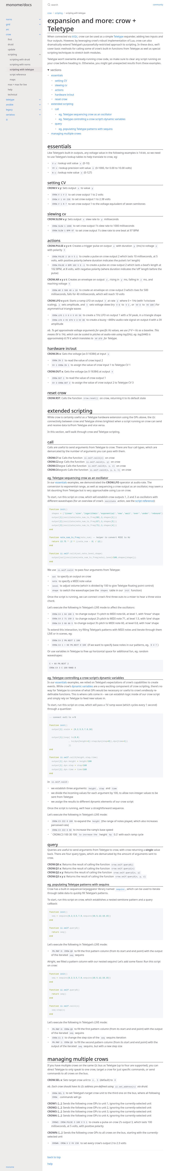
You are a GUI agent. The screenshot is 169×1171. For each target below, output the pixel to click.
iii (7, 119)
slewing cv (61, 85)
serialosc (10, 114)
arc (7, 29)
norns (9, 19)
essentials (57, 75)
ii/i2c (74, 36)
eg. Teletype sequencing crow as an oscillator (85, 114)
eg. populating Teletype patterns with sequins (86, 129)
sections (55, 70)
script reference (18, 74)
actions (59, 90)
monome (10, 1167)
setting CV (61, 80)
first (10, 39)
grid (8, 24)
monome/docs (19, 4)
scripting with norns (20, 64)
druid (10, 44)
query (58, 123)
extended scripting (62, 104)
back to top (54, 1157)
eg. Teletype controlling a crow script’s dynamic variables (92, 119)
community (158, 4)
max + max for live (17, 84)
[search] (84, 4)
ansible (9, 104)
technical (12, 94)
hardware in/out (64, 94)
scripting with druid (20, 59)
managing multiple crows (66, 133)
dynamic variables (82, 686)
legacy (9, 109)
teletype (10, 99)
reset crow (61, 99)
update (11, 49)
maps (12, 79)
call (57, 109)
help (10, 89)
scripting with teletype (22, 69)
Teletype (119, 36)
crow (8, 34)
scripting (12, 54)
